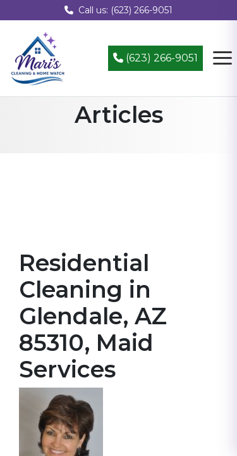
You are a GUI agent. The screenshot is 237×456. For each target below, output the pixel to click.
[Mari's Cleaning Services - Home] (38, 57)
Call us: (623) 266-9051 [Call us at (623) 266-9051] (118, 10)
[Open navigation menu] (222, 58)
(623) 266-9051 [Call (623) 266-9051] (155, 58)
